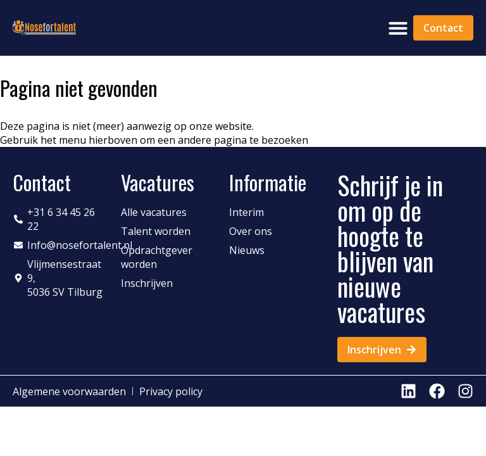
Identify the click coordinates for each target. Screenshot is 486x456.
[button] (398, 28)
